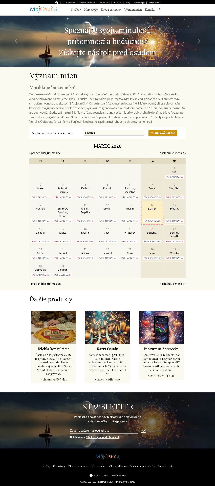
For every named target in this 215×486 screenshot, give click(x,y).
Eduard (85, 231)
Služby (46, 466)
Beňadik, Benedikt (174, 233)
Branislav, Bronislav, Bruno (63, 210)
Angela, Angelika (85, 209)
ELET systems (68, 3)
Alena (130, 251)
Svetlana (174, 207)
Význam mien (133, 9)
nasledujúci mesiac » (173, 153)
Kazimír (85, 186)
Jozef (107, 231)
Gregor (107, 207)
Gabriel (63, 251)
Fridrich (107, 186)
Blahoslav (152, 231)
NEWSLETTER (108, 407)
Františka (40, 207)
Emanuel (107, 251)
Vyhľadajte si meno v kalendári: (52, 133)
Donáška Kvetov (87, 3)
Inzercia (117, 3)
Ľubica (62, 231)
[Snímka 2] (110, 62)
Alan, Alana (174, 186)
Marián (85, 251)
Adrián (40, 251)
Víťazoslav (129, 231)
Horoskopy (139, 3)
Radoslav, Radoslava (129, 188)
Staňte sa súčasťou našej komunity (109, 475)
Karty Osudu (154, 3)
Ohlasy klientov (118, 466)
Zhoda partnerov (111, 9)
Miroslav (174, 251)
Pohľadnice (104, 3)
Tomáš (152, 186)
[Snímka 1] (104, 62)
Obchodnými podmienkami (102, 437)
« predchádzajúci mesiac (45, 153)
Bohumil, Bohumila (63, 188)
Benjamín (63, 268)
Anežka (40, 186)
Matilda (152, 207)
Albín (174, 170)
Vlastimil (129, 207)
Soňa (152, 251)
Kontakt (150, 9)
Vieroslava (40, 268)
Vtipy (127, 3)
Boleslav (40, 231)
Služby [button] (75, 9)
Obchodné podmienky (142, 466)
